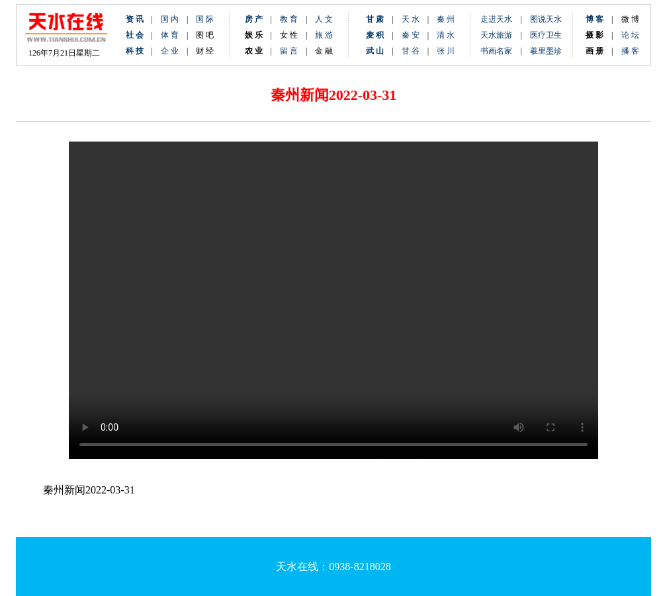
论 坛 (630, 35)
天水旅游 (496, 35)
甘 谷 (414, 51)
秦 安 (414, 35)
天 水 (411, 19)
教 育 (289, 19)
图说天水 (546, 19)
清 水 (442, 35)
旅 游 (324, 35)
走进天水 (496, 19)
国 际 (205, 19)
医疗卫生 (546, 35)
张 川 (446, 51)
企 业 (170, 51)
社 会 (135, 35)
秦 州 (446, 19)
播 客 (630, 51)
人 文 (324, 19)
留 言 (289, 51)
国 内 (170, 19)
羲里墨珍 (546, 51)
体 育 (170, 35)
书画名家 (496, 51)
